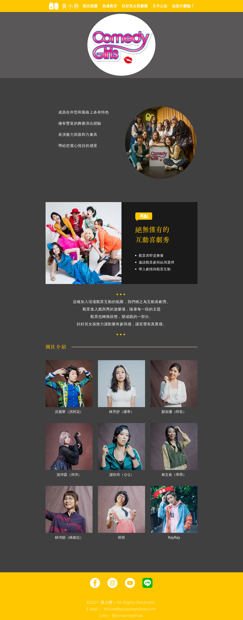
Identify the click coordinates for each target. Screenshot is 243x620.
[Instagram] (112, 583)
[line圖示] (147, 583)
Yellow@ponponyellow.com (130, 608)
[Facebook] (95, 583)
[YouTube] (130, 583)
